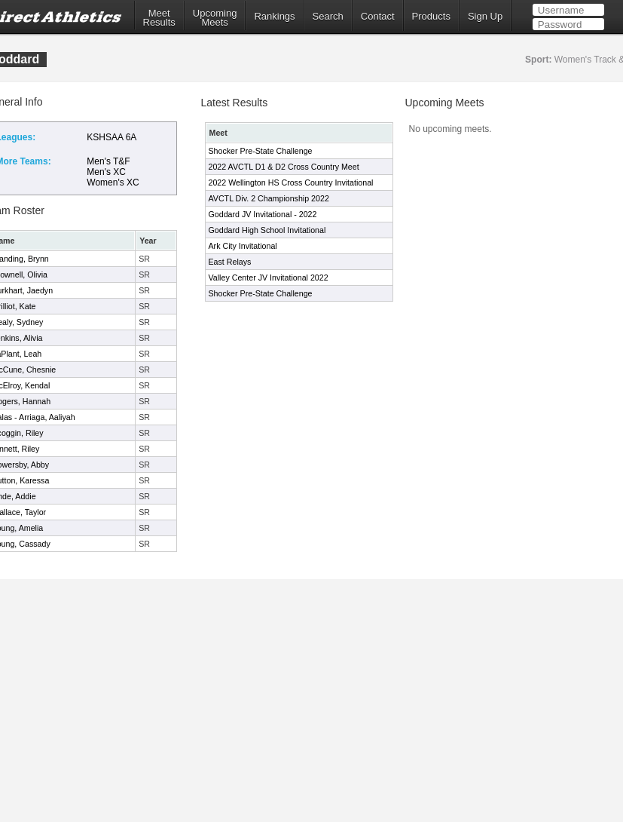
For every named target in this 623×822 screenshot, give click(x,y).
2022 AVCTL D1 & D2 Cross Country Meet (284, 166)
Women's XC (113, 182)
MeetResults (159, 18)
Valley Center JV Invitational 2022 (268, 277)
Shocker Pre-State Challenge (261, 150)
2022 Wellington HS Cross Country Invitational (291, 182)
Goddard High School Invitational (267, 230)
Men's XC (106, 172)
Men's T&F (108, 161)
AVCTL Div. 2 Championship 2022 (269, 198)
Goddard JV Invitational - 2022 (263, 214)
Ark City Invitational (243, 245)
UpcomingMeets (215, 18)
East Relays (230, 261)
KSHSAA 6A (111, 137)
